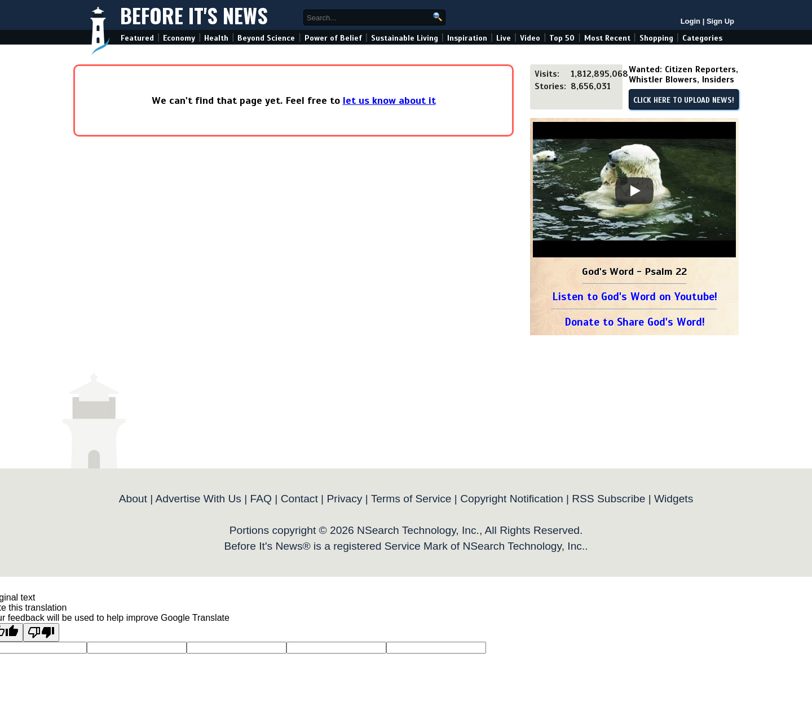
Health (216, 38)
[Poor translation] (41, 632)
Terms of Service (411, 499)
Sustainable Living (404, 38)
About (133, 499)
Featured (137, 38)
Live (503, 38)
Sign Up (720, 21)
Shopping (656, 38)
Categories (702, 38)
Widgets (673, 499)
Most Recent (607, 38)
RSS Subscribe (608, 499)
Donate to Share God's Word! (634, 321)
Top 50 (562, 38)
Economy (179, 38)
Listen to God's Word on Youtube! (634, 296)
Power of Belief (333, 38)
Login (690, 21)
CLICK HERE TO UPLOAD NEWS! (683, 100)
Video (530, 38)
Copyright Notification (511, 499)
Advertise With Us (198, 499)
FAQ (261, 499)
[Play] (634, 190)
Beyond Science (266, 38)
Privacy (344, 499)
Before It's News (194, 15)
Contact (299, 499)
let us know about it (389, 100)
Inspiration (467, 38)
